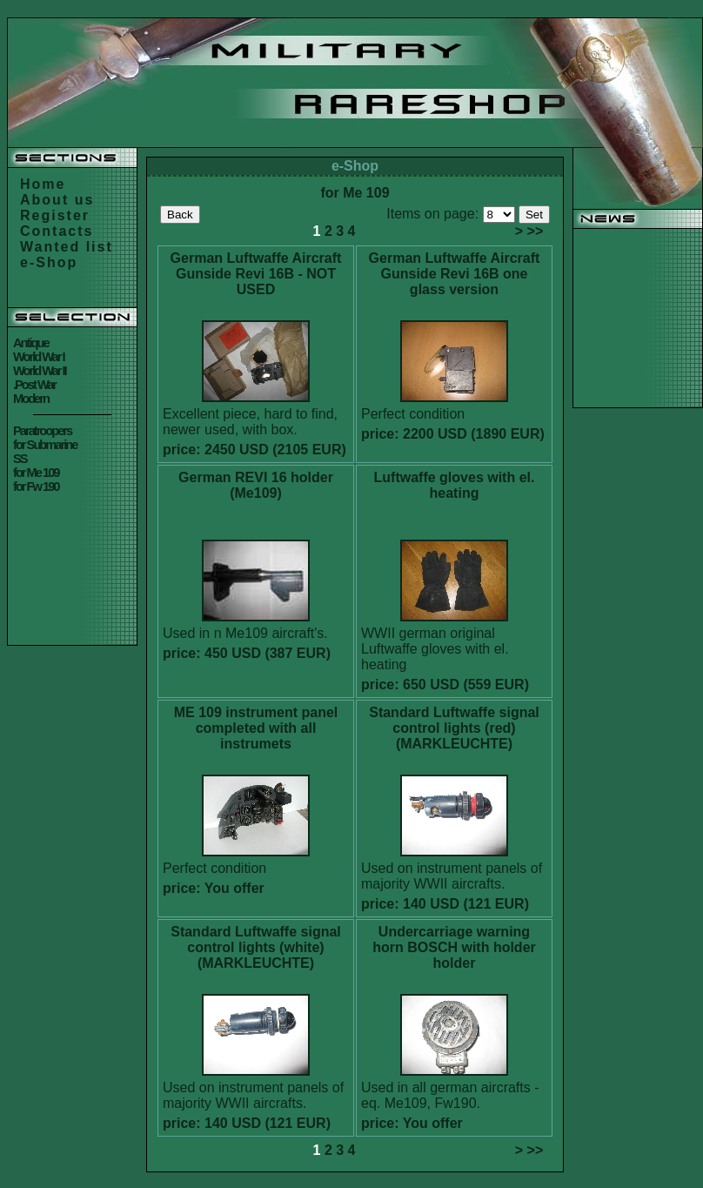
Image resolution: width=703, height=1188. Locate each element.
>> (535, 231)
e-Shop (48, 262)
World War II (39, 371)
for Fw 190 (36, 486)
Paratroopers (42, 431)
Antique (31, 343)
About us (57, 199)
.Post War (34, 385)
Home (42, 184)
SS (20, 459)
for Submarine (45, 445)
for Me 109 (36, 473)
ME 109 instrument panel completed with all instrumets (256, 728)
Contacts (56, 231)
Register (55, 215)
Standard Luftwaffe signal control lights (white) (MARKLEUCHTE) (256, 947)
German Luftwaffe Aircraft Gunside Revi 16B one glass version (454, 274)
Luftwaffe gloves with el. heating (454, 485)
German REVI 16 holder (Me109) (255, 485)
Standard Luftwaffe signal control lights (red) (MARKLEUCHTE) (454, 728)
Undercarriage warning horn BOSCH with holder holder (454, 947)
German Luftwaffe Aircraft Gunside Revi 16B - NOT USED (256, 274)
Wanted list (66, 246)
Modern (31, 399)
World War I (38, 357)
